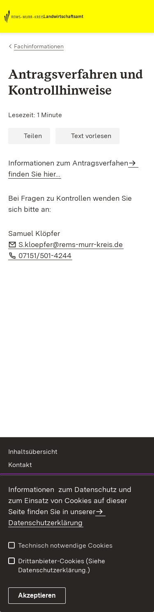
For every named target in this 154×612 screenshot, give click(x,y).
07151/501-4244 (45, 255)
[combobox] (113, 16)
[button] (29, 136)
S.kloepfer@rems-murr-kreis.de (71, 244)
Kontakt (20, 465)
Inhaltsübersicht (32, 452)
